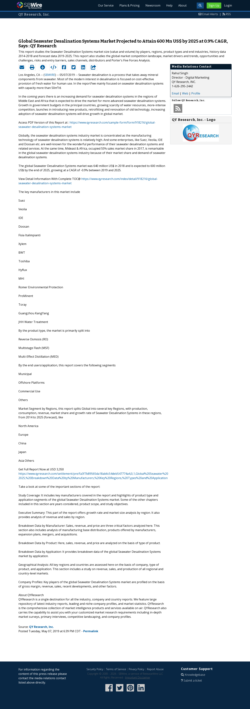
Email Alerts (210, 14)
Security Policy (95, 669)
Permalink (90, 631)
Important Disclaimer (137, 677)
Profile (195, 93)
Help (169, 5)
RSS (228, 14)
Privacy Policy (136, 669)
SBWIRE (49, 75)
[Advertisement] (125, 27)
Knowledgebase (195, 675)
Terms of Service (116, 669)
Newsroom (152, 5)
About (182, 5)
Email (175, 93)
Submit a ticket (193, 680)
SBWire (29, 5)
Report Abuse (155, 669)
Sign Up (214, 5)
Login (228, 5)
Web (185, 93)
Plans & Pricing (129, 5)
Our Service (106, 5)
